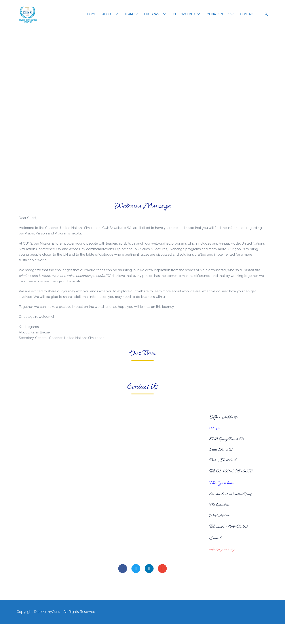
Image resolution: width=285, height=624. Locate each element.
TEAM (128, 14)
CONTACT (247, 14)
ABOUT (107, 14)
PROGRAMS (152, 14)
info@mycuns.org (222, 549)
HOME (91, 14)
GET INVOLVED (184, 14)
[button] (266, 14)
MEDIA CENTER (218, 14)
